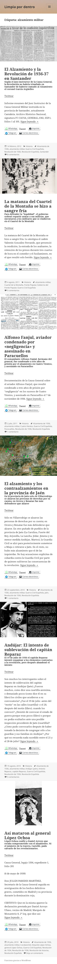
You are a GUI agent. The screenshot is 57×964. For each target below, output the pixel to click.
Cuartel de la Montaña (13, 285)
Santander (44, 151)
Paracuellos (9, 429)
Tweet (22, 128)
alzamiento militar (17, 149)
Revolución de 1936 (12, 151)
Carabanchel (25, 945)
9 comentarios (13, 290)
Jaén (46, 592)
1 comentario (12, 431)
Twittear (9, 95)
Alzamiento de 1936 (41, 423)
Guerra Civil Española (35, 149)
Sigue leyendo (30, 121)
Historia (29, 146)
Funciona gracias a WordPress (17, 960)
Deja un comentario (34, 953)
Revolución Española (30, 151)
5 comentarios (13, 777)
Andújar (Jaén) (32, 768)
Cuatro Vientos (26, 426)
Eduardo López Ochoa (41, 945)
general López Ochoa (13, 947)
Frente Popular (30, 285)
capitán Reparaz (19, 771)
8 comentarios (13, 154)
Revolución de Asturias (39, 950)
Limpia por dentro (19, 6)
